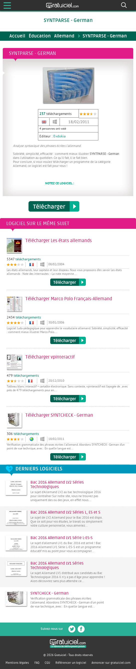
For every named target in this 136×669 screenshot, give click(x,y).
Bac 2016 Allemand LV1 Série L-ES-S (61, 538)
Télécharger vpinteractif (68, 398)
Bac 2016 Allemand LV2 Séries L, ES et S (65, 512)
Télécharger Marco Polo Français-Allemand (68, 340)
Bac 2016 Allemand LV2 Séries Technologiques (57, 484)
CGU (47, 663)
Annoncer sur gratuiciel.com (111, 663)
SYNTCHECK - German (49, 593)
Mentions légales (17, 663)
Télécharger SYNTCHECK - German (68, 457)
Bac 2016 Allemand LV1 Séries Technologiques (57, 565)
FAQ (36, 663)
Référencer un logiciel (70, 663)
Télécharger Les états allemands (68, 282)
